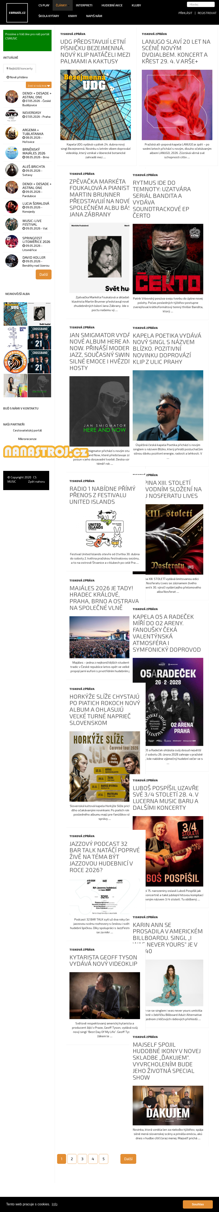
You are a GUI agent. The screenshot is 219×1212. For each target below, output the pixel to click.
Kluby (136, 5)
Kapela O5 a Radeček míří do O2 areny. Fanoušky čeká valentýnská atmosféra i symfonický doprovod (95, 639)
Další (128, 1158)
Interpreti (85, 5)
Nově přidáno (17, 77)
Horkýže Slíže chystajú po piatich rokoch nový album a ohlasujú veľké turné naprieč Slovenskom (176, 721)
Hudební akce (113, 5)
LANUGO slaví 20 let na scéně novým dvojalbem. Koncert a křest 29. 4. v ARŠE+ (176, 51)
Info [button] (55, 1204)
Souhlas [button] (198, 1204)
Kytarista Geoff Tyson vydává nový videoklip (175, 976)
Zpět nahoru (36, 481)
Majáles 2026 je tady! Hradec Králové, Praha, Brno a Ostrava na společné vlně (175, 603)
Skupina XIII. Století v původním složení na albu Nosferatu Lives (95, 493)
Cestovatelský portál (27, 430)
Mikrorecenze (27, 439)
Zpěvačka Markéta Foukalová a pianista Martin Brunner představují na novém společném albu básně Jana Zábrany (176, 194)
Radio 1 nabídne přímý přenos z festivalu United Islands (174, 495)
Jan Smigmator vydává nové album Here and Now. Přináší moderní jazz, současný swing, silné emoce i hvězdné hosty (175, 349)
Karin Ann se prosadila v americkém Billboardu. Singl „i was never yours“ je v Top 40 (96, 951)
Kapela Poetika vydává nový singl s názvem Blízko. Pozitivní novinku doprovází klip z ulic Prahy (95, 350)
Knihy (74, 16)
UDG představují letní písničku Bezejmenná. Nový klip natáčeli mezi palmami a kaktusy (95, 51)
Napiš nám (94, 16)
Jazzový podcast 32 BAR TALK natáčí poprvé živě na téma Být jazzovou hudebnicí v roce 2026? (176, 870)
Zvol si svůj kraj (39, 84)
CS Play (43, 5)
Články (63, 5)
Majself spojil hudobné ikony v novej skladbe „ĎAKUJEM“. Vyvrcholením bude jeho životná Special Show (95, 1080)
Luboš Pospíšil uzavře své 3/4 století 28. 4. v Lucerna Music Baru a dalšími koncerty (94, 805)
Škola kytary (50, 16)
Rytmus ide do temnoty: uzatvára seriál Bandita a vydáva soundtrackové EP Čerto (90, 204)
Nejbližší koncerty (20, 68)
